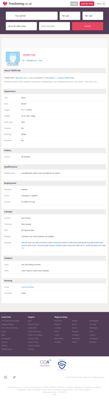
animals (24, 242)
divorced (19, 78)
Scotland (57, 342)
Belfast (74, 321)
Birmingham (94, 321)
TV (22, 248)
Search (87, 26)
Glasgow (75, 331)
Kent (40, 60)
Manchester (58, 339)
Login (74, 4)
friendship (50, 78)
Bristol (74, 324)
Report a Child (33, 324)
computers (43, 242)
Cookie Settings (34, 346)
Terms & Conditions (35, 335)
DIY (67, 242)
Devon (74, 328)
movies (24, 245)
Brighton (57, 324)
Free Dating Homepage (10, 321)
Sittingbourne (31, 60)
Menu (99, 4)
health (96, 242)
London (92, 335)
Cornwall (93, 324)
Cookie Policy (33, 342)
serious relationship (66, 78)
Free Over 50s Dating (9, 328)
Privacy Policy (33, 339)
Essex (56, 331)
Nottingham (94, 339)
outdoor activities (56, 245)
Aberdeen (58, 321)
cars (33, 242)
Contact (31, 349)
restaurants (71, 245)
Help (30, 321)
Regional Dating (7, 324)
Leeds (56, 335)
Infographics (6, 339)
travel (99, 245)
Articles (4, 346)
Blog (3, 335)
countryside (56, 242)
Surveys (4, 342)
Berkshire (93, 342)
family (75, 242)
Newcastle (76, 339)
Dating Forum (6, 349)
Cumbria (57, 328)
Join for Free (87, 4)
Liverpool (75, 335)
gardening (86, 242)
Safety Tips (32, 328)
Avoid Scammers (34, 331)
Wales (74, 342)
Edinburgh (93, 328)
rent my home (27, 287)
